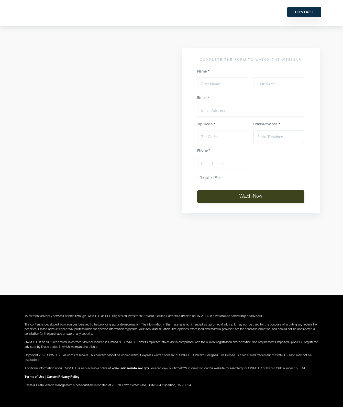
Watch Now (250, 196)
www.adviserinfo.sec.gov (130, 368)
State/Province (266, 124)
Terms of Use (34, 377)
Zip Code (206, 124)
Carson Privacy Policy (63, 377)
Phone (203, 151)
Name (203, 72)
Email (203, 98)
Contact (304, 12)
